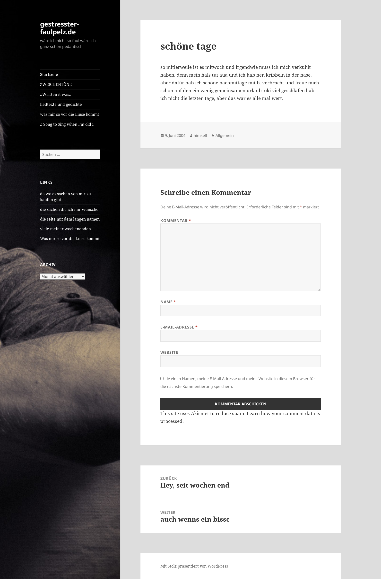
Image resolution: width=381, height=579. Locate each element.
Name (168, 301)
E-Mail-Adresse (179, 327)
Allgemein (225, 135)
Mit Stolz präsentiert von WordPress (194, 566)
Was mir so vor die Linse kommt (70, 238)
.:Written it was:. (55, 94)
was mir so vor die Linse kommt (69, 114)
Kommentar (175, 220)
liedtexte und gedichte (61, 104)
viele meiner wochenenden (65, 229)
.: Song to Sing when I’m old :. (67, 124)
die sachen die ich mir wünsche (69, 209)
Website (169, 352)
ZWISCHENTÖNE (56, 84)
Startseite (49, 74)
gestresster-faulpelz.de (59, 27)
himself (200, 135)
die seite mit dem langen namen (70, 219)
